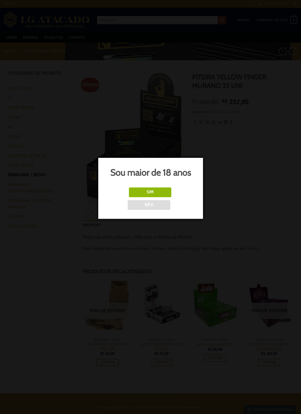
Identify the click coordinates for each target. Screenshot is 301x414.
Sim (150, 192)
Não (149, 205)
